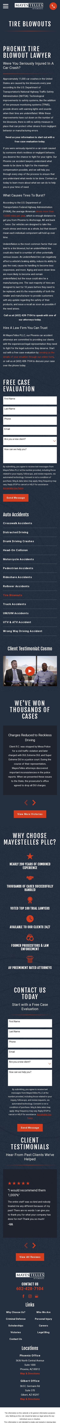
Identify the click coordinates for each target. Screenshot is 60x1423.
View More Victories (30, 814)
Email (7, 429)
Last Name (9, 408)
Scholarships (15, 1325)
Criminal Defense (16, 1319)
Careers (43, 1325)
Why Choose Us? (15, 1312)
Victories (16, 1332)
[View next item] (34, 803)
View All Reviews (30, 1257)
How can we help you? (15, 449)
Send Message (16, 497)
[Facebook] (23, 1296)
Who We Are (43, 1312)
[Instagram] (30, 1296)
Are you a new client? (15, 439)
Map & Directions (30, 1373)
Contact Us (15, 1339)
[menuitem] (30, 523)
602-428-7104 (30, 1288)
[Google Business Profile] (36, 1296)
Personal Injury (43, 1319)
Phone (7, 419)
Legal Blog (43, 1332)
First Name (9, 398)
